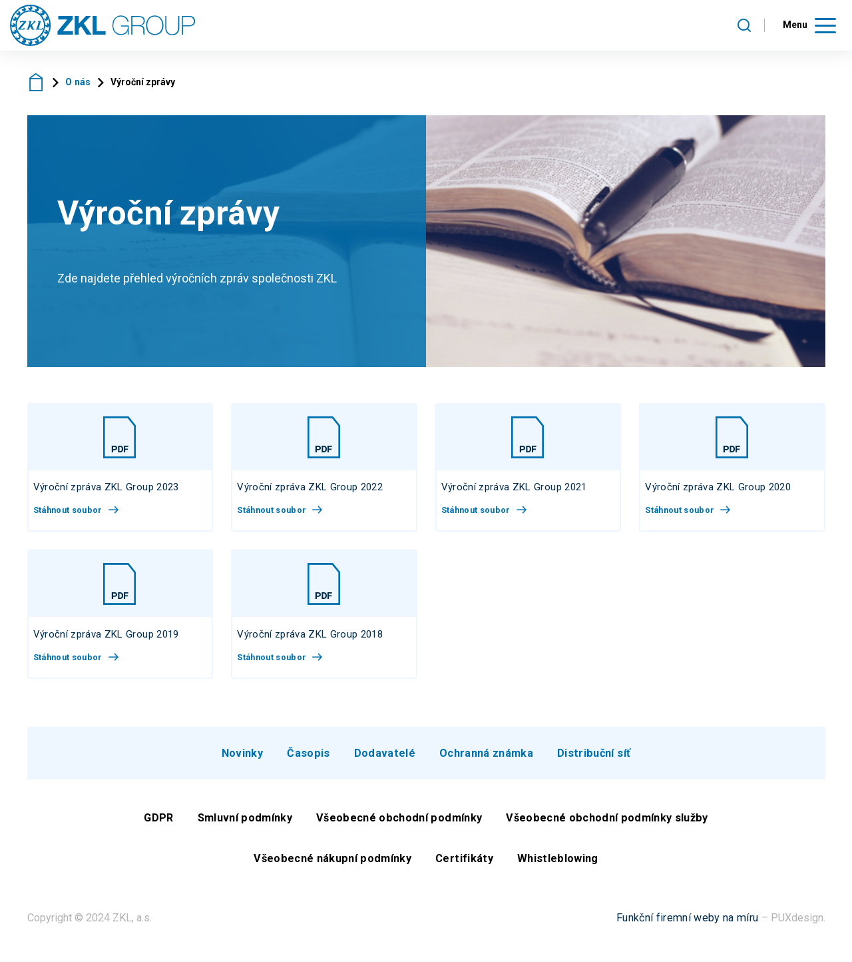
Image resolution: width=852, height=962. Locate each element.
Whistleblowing (557, 865)
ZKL (36, 88)
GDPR (158, 823)
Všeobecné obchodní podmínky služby (607, 823)
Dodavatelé (384, 759)
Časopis (308, 759)
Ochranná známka (486, 759)
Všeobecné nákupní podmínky (332, 865)
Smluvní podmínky (245, 823)
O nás (78, 88)
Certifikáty (464, 865)
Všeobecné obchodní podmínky (399, 823)
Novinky (242, 759)
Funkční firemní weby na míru (687, 923)
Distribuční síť (593, 759)
